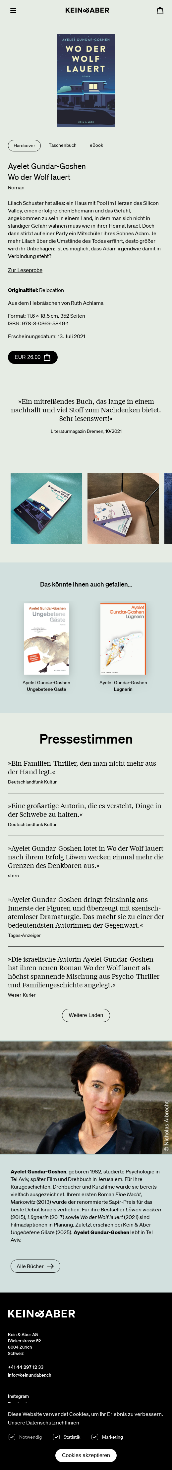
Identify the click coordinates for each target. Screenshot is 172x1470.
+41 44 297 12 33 (25, 1367)
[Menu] (13, 10)
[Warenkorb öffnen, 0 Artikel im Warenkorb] (160, 11)
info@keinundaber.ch (29, 1375)
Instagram (18, 1396)
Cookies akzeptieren (86, 1455)
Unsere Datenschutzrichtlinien (43, 1422)
